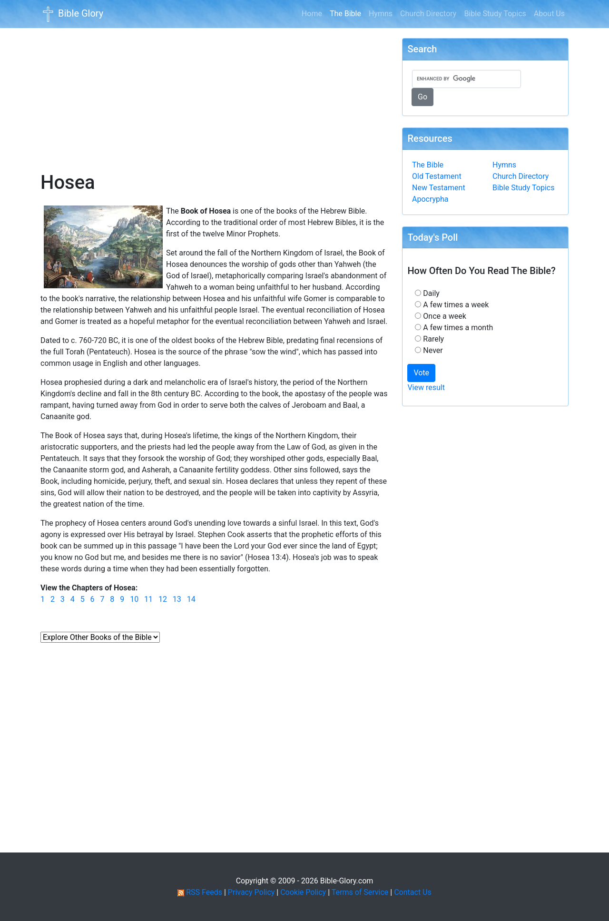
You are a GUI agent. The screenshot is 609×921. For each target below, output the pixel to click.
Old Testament (437, 176)
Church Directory (428, 13)
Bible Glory (71, 14)
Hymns (381, 13)
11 (148, 599)
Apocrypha (430, 199)
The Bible (347, 13)
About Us (549, 13)
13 (177, 599)
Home (312, 13)
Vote (421, 372)
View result (426, 387)
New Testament (438, 187)
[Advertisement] (214, 93)
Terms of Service (360, 892)
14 (191, 599)
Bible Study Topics (495, 13)
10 (134, 599)
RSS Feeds (204, 892)
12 (162, 599)
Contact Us (413, 892)
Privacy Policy (251, 892)
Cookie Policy (303, 892)
